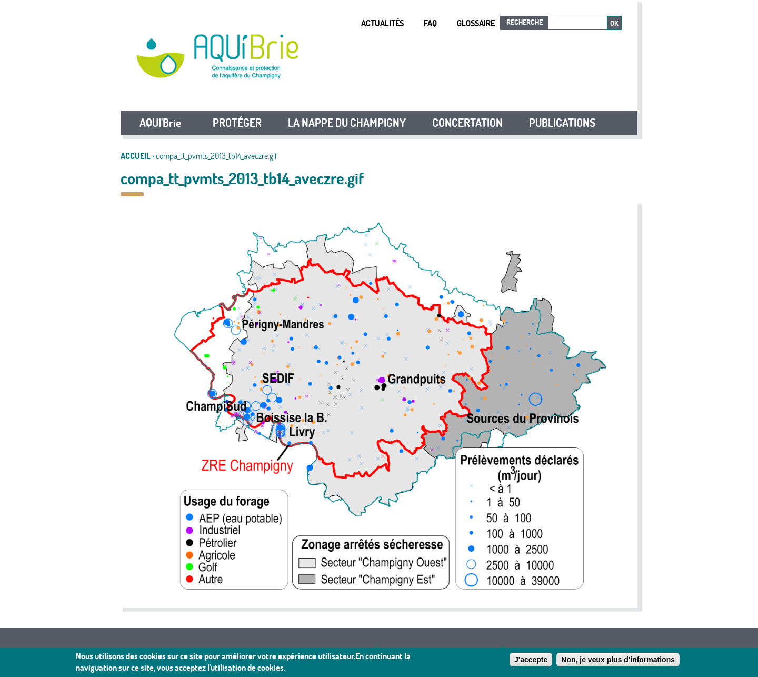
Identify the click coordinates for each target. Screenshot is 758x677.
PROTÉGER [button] (237, 123)
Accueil (136, 156)
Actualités (382, 23)
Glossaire (476, 23)
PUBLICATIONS (562, 123)
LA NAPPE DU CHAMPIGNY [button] (347, 123)
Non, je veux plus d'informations (618, 660)
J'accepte (530, 660)
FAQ (430, 23)
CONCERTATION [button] (467, 123)
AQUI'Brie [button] (160, 123)
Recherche (524, 22)
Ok (614, 23)
